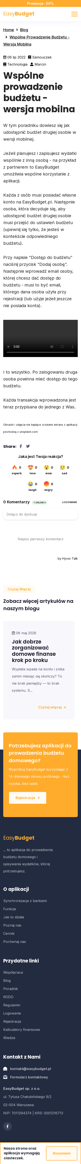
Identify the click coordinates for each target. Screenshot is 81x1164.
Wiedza (9, 1038)
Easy (18, 13)
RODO (8, 997)
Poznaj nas (12, 925)
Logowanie (12, 1013)
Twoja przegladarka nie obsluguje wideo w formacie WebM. (40, 338)
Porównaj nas (14, 941)
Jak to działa (13, 917)
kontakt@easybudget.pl (30, 1069)
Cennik (8, 933)
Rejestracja (28, 798)
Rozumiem (61, 1153)
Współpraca (13, 972)
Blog (24, 30)
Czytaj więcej (52, 707)
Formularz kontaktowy (29, 1077)
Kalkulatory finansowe (21, 1029)
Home (8, 30)
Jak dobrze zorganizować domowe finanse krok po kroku (34, 651)
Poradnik (10, 989)
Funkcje (9, 909)
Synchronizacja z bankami (25, 901)
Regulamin (11, 1005)
